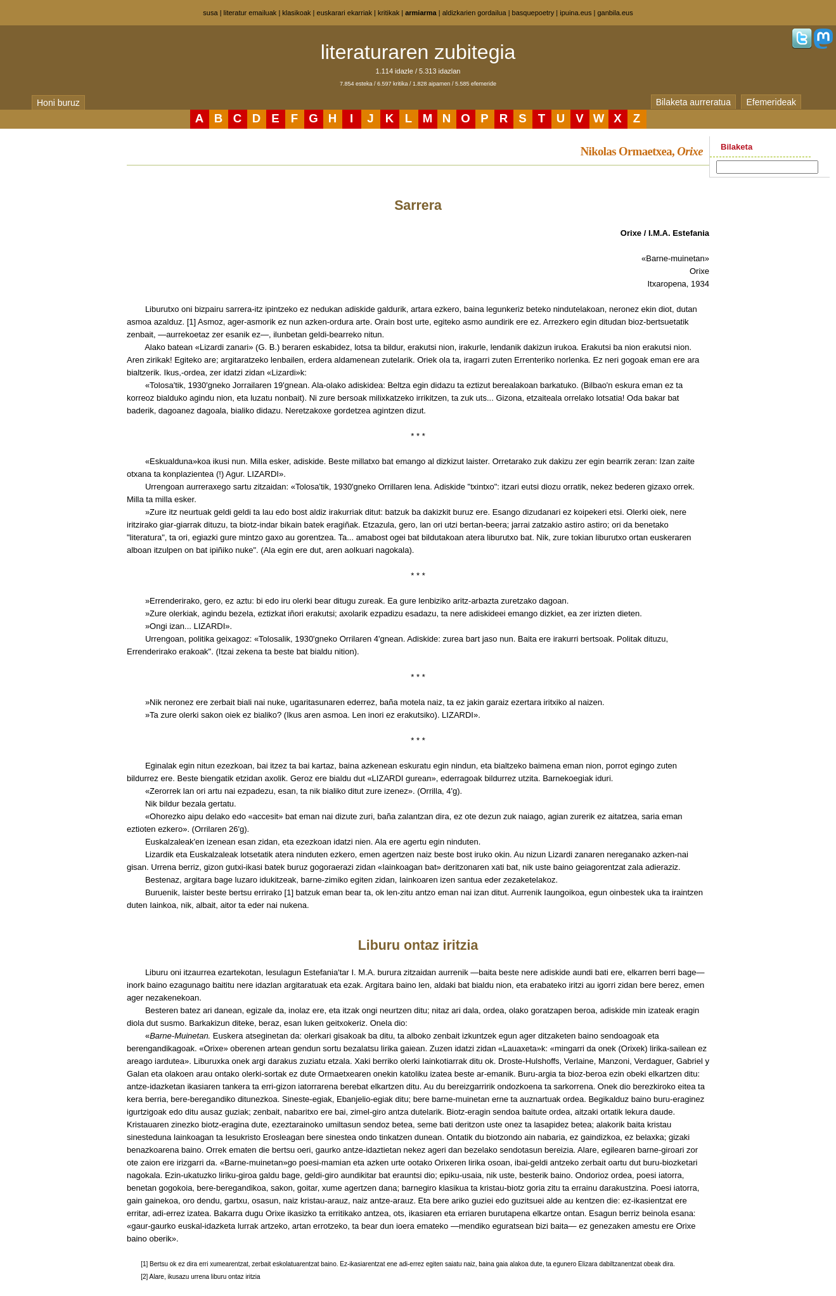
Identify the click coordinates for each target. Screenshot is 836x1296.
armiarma (421, 12)
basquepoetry (533, 12)
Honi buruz (58, 103)
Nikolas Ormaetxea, (642, 151)
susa (210, 12)
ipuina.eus (575, 12)
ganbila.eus (615, 12)
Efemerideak (771, 102)
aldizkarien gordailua (474, 12)
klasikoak (296, 12)
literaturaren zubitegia (418, 52)
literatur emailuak (250, 12)
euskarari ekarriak (344, 12)
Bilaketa (736, 147)
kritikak (388, 12)
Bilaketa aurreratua (693, 102)
